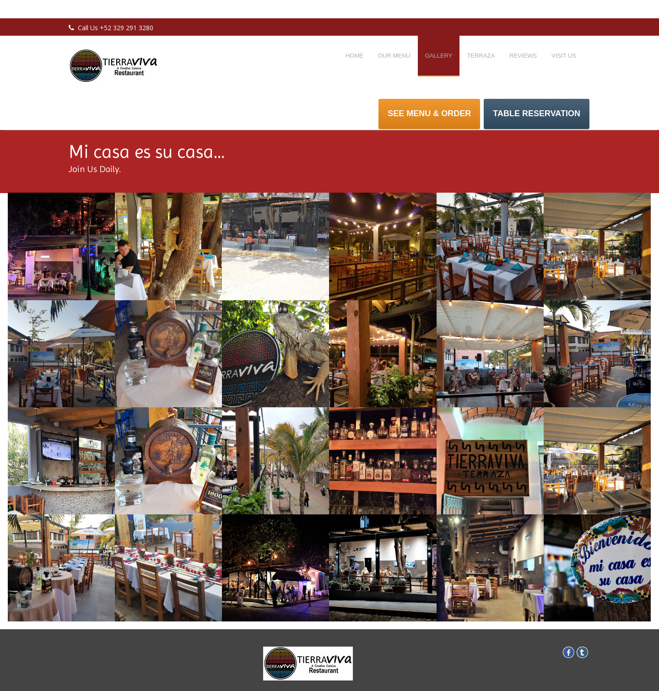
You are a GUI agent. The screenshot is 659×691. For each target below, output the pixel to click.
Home (354, 55)
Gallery (439, 55)
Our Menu (394, 55)
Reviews (523, 55)
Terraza (481, 55)
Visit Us (563, 55)
